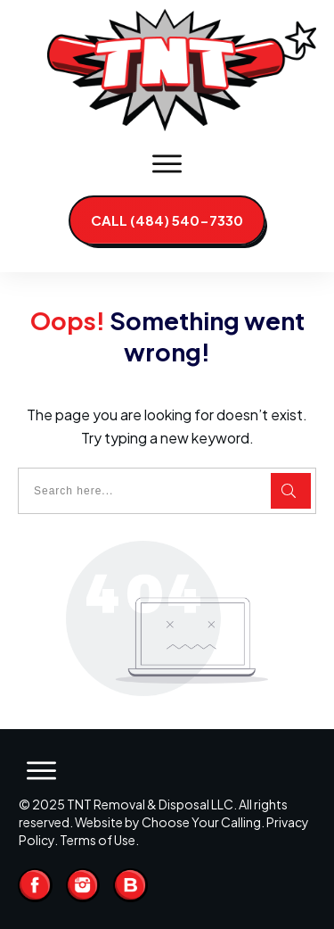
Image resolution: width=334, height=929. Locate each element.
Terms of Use (97, 840)
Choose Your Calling (201, 822)
